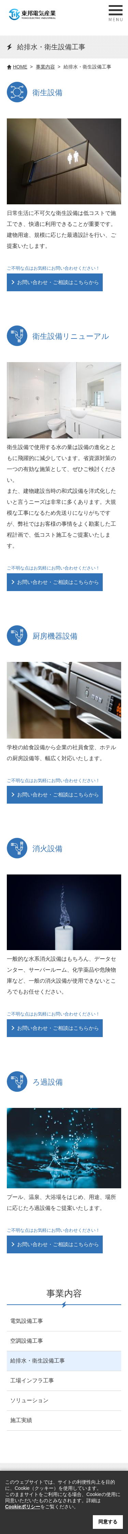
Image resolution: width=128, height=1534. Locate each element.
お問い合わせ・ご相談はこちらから (58, 282)
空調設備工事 (26, 1341)
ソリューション (29, 1400)
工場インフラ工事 (32, 1380)
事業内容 (45, 66)
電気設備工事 (26, 1321)
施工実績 (21, 1420)
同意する (107, 1521)
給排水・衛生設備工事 (37, 1361)
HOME (20, 66)
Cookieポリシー (22, 1506)
